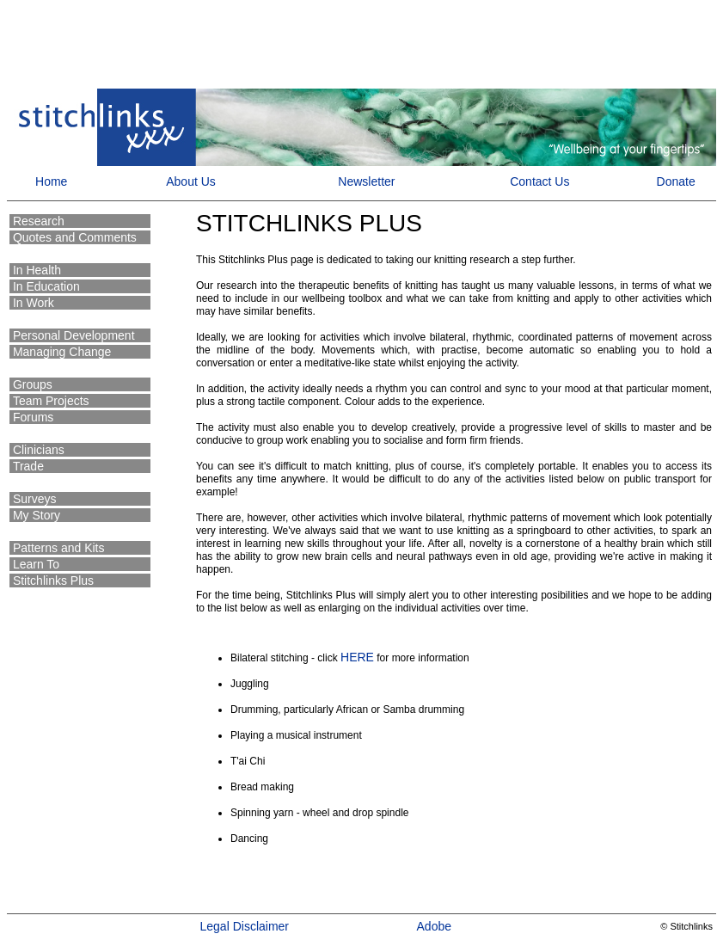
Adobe (434, 926)
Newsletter (366, 181)
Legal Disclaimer (244, 926)
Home (49, 181)
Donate (676, 181)
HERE (357, 657)
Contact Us (539, 181)
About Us (191, 181)
